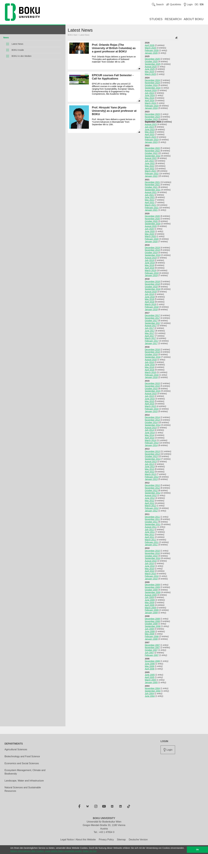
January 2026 (151, 53)
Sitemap (121, 839)
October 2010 (151, 556)
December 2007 (152, 645)
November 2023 (152, 117)
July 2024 (149, 93)
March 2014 (150, 440)
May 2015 (149, 401)
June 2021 (150, 197)
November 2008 (152, 621)
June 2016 (150, 364)
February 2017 (152, 341)
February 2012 (152, 508)
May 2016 (149, 367)
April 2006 (149, 669)
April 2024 (149, 100)
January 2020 (151, 241)
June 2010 (150, 566)
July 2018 (149, 294)
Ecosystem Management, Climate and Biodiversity (25, 772)
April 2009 (149, 605)
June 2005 (150, 675)
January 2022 (151, 176)
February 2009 (152, 610)
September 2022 (153, 156)
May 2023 (149, 132)
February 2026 (152, 50)
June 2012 (150, 498)
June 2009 (150, 600)
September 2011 (153, 524)
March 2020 (150, 236)
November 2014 (152, 420)
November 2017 (152, 318)
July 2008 (149, 629)
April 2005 (149, 677)
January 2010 (151, 579)
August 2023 (151, 124)
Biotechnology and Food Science (22, 756)
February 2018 (152, 307)
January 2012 (151, 511)
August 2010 (151, 561)
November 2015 (152, 386)
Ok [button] (197, 850)
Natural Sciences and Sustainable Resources (23, 789)
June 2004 (150, 696)
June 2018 (150, 297)
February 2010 (152, 576)
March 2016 (150, 372)
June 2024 (150, 95)
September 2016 (153, 357)
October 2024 (151, 85)
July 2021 (149, 195)
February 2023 (152, 139)
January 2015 (151, 411)
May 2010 (149, 568)
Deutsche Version (138, 839)
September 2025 (153, 64)
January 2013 (151, 479)
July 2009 (149, 597)
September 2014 (153, 425)
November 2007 (152, 647)
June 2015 (150, 398)
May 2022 (149, 166)
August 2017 (151, 325)
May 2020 (149, 234)
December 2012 (152, 485)
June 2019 (150, 262)
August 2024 (151, 90)
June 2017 (150, 330)
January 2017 (151, 343)
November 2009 (152, 587)
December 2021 (152, 182)
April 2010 (149, 571)
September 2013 (153, 459)
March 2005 (150, 680)
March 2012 (150, 505)
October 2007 (151, 650)
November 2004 (152, 688)
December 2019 (152, 247)
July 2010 (149, 563)
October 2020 (151, 221)
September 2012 (153, 493)
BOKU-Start (72, 35)
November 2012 (152, 488)
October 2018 (151, 286)
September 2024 (153, 88)
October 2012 (151, 490)
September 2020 (153, 223)
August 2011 (151, 527)
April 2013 (149, 471)
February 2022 (152, 173)
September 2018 (153, 289)
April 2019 (149, 268)
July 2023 (149, 127)
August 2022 (151, 158)
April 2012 (149, 503)
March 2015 (150, 406)
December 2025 (152, 59)
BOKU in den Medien (22, 56)
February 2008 (152, 636)
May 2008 (149, 634)
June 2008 (150, 631)
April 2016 (149, 370)
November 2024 (152, 82)
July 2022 (149, 161)
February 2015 (152, 409)
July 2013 (149, 464)
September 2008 (153, 626)
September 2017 (153, 323)
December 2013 (152, 451)
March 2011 (150, 539)
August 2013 (151, 461)
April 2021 (149, 202)
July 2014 (149, 430)
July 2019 (149, 260)
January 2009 (151, 612)
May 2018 (149, 299)
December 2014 (152, 417)
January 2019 (151, 275)
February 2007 (152, 655)
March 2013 (150, 474)
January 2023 (151, 142)
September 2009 (153, 592)
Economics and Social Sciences (22, 763)
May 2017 (149, 333)
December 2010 (152, 550)
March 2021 (150, 205)
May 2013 (149, 469)
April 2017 (149, 336)
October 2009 (151, 590)
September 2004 (153, 691)
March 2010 (150, 573)
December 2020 (152, 216)
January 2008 (151, 639)
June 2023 (150, 129)
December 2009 (152, 584)
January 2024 (151, 108)
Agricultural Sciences (16, 749)
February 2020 (152, 239)
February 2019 (152, 273)
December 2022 (152, 148)
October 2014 (151, 422)
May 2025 (149, 71)
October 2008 (151, 623)
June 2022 (150, 163)
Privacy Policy (106, 839)
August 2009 (151, 595)
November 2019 (152, 250)
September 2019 (153, 255)
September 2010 (153, 558)
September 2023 (153, 122)
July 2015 (149, 396)
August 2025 (151, 66)
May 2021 (149, 200)
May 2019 (149, 265)
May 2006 (149, 666)
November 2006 (152, 661)
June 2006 (150, 663)
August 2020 (151, 226)
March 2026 (150, 48)
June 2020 (150, 231)
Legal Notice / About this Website (78, 839)
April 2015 (149, 403)
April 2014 (149, 438)
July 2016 (149, 362)
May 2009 (149, 602)
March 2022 (150, 171)
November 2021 (152, 184)
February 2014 (152, 443)
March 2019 (150, 270)
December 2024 (152, 80)
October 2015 (151, 388)
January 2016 (151, 377)
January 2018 (151, 309)
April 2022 (149, 168)
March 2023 (150, 137)
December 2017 (152, 315)
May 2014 (149, 435)
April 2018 (149, 302)
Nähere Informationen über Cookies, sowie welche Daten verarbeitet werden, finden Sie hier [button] (53, 851)
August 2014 (151, 427)
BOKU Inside (18, 50)
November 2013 (152, 454)
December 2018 (152, 281)
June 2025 (150, 69)
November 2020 (152, 218)
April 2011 (149, 537)
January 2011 (151, 544)
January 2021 (151, 210)
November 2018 (152, 284)
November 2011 (152, 519)
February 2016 (152, 375)
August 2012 (151, 495)
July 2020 (149, 229)
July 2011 (149, 529)
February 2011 (152, 542)
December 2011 (152, 517)
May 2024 (149, 98)
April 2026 (149, 45)
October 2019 (151, 252)
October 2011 (151, 522)
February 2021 (152, 207)
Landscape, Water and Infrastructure (24, 780)
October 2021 (151, 187)
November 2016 (152, 352)
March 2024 (150, 103)
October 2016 (151, 354)
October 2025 (151, 61)
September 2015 (153, 391)
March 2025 (150, 74)
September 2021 (153, 190)
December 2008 (152, 618)
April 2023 (149, 134)
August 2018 (151, 291)
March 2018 (150, 304)
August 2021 (151, 192)
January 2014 (151, 445)
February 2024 (152, 105)
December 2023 (152, 114)
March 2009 (150, 607)
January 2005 (151, 682)
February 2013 (152, 477)
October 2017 (151, 320)
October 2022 (151, 153)
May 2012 (149, 500)
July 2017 (149, 328)
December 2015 (152, 383)
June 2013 (150, 466)
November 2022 (152, 150)
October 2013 (151, 456)
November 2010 (152, 553)
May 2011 (149, 534)
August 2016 (151, 359)
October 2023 (151, 119)
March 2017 (150, 338)
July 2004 (149, 693)
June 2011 (150, 532)
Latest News (17, 44)
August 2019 (151, 258)
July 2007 (149, 652)
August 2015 (151, 393)
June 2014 (150, 432)
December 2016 (152, 349)
